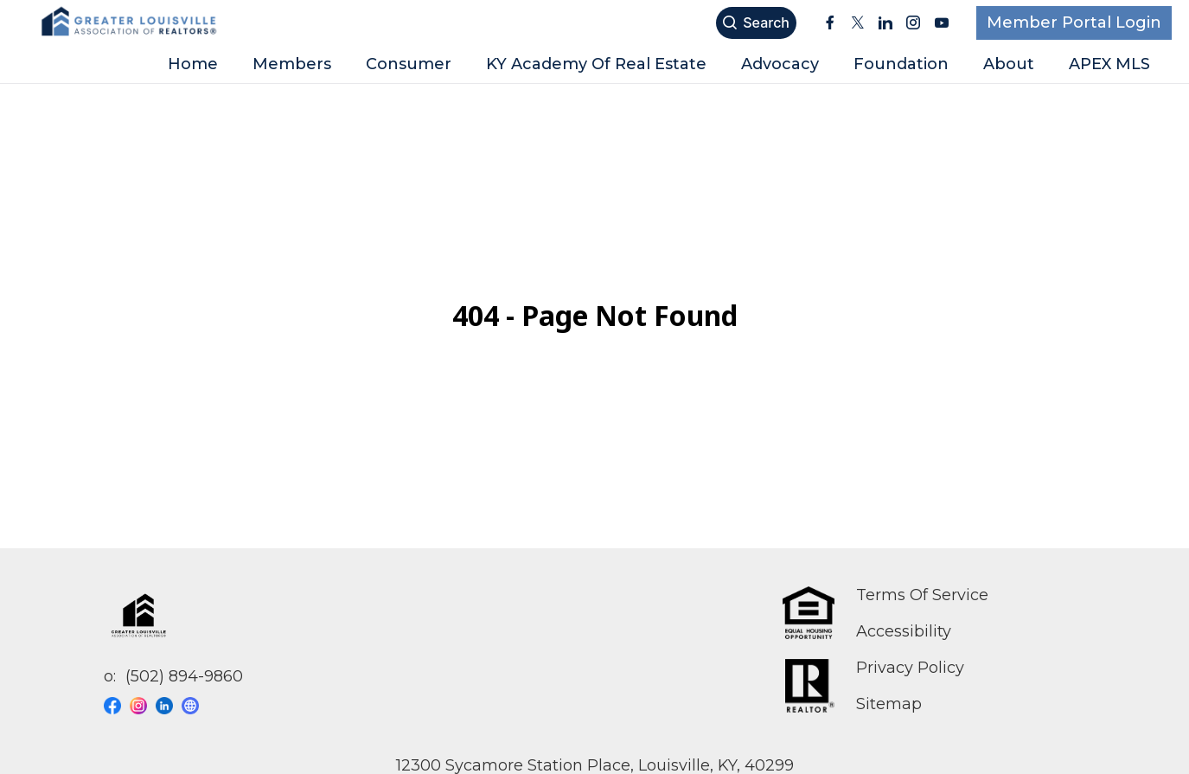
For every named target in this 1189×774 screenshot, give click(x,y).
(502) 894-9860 (184, 676)
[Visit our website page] (195, 705)
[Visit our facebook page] (117, 705)
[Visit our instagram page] (143, 705)
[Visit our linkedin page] (169, 705)
